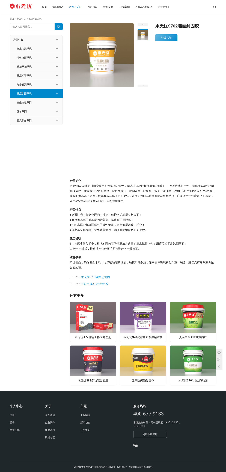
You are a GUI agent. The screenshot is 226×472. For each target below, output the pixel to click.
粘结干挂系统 (24, 66)
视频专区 (111, 7)
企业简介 (50, 422)
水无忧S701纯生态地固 (95, 277)
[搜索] (214, 7)
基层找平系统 (24, 75)
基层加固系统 (24, 93)
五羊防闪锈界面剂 (143, 380)
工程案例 (127, 7)
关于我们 (166, 7)
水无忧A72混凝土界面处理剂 (93, 337)
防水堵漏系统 (24, 48)
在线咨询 (166, 37)
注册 (12, 415)
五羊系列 (22, 111)
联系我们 (50, 415)
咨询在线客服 (150, 434)
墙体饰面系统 (24, 57)
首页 (47, 7)
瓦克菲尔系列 (24, 120)
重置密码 (15, 430)
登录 (12, 422)
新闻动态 (61, 7)
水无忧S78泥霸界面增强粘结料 (143, 337)
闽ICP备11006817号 (117, 467)
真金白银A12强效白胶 (95, 284)
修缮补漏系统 (24, 84)
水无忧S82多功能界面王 (93, 380)
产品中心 (78, 7)
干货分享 (94, 7)
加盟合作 (50, 430)
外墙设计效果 (147, 7)
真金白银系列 (24, 102)
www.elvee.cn (92, 467)
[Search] (59, 26)
